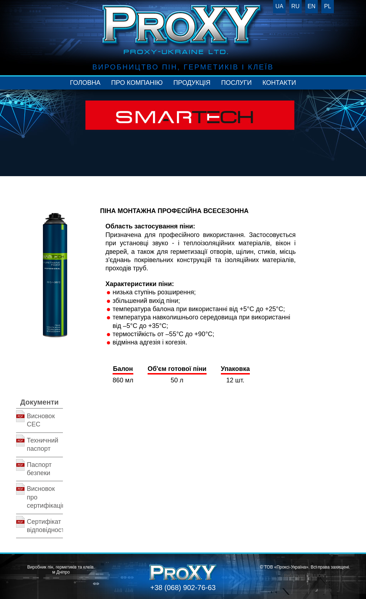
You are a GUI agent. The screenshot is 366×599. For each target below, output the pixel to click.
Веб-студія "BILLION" (305, 575)
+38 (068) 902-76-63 (183, 587)
